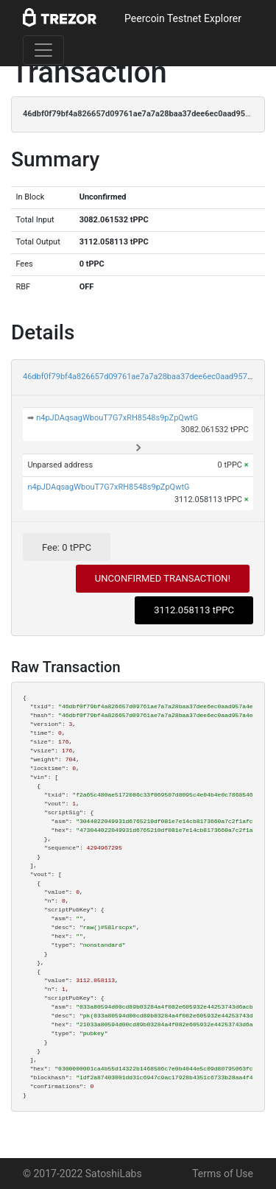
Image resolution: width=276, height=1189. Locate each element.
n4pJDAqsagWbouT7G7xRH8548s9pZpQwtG (117, 418)
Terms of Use (222, 1173)
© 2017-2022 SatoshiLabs (82, 1173)
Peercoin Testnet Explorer (182, 18)
